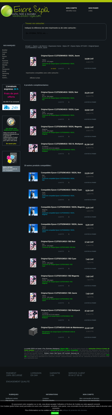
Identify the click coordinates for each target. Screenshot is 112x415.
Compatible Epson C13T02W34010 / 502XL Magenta (63, 207)
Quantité (61, 68)
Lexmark (5, 63)
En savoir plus (11, 143)
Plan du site (10, 400)
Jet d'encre (43, 46)
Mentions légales (48, 400)
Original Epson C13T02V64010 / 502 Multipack (60, 310)
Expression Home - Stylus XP (59, 46)
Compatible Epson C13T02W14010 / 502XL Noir (61, 173)
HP (3, 58)
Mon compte (71, 8)
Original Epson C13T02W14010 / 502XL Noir (59, 92)
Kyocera (5, 61)
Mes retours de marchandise (89, 400)
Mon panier (93, 8)
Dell (3, 54)
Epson (4, 56)
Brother (4, 50)
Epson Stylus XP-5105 (79, 46)
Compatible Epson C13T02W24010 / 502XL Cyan (61, 190)
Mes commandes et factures (89, 398)
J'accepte (55, 413)
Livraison (46, 398)
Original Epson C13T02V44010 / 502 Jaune (59, 293)
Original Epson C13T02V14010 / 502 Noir (58, 241)
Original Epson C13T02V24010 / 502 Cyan (58, 259)
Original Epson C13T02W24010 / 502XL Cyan (60, 109)
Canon (4, 52)
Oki (3, 67)
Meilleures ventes (12, 398)
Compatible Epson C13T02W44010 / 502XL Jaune (62, 224)
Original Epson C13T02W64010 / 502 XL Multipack (62, 144)
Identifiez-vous (71, 11)
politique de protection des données (74, 410)
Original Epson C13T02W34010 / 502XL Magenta (61, 127)
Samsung (5, 73)
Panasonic (6, 69)
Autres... (5, 78)
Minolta (4, 65)
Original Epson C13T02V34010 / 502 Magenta (60, 276)
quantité (61, 102)
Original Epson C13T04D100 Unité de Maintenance (62, 327)
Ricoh (4, 71)
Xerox (4, 75)
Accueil (27, 46)
